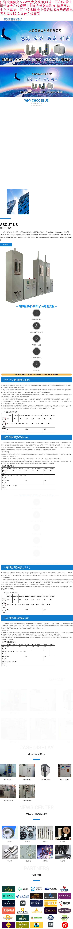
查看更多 (6, 247)
